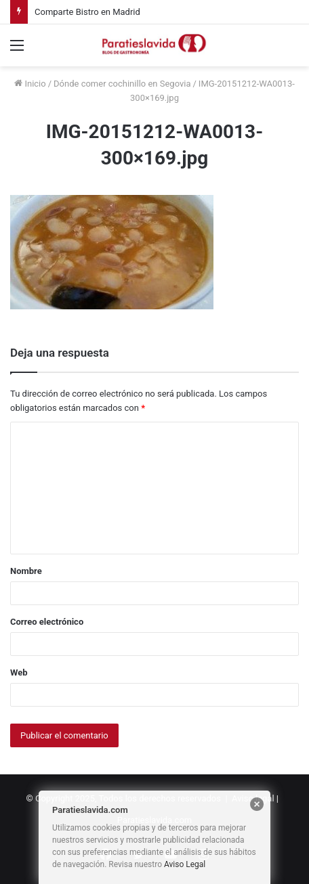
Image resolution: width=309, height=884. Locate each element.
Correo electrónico (46, 622)
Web (19, 672)
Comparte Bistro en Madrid (87, 12)
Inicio (29, 84)
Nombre (26, 571)
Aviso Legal (184, 864)
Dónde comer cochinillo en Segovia (122, 84)
